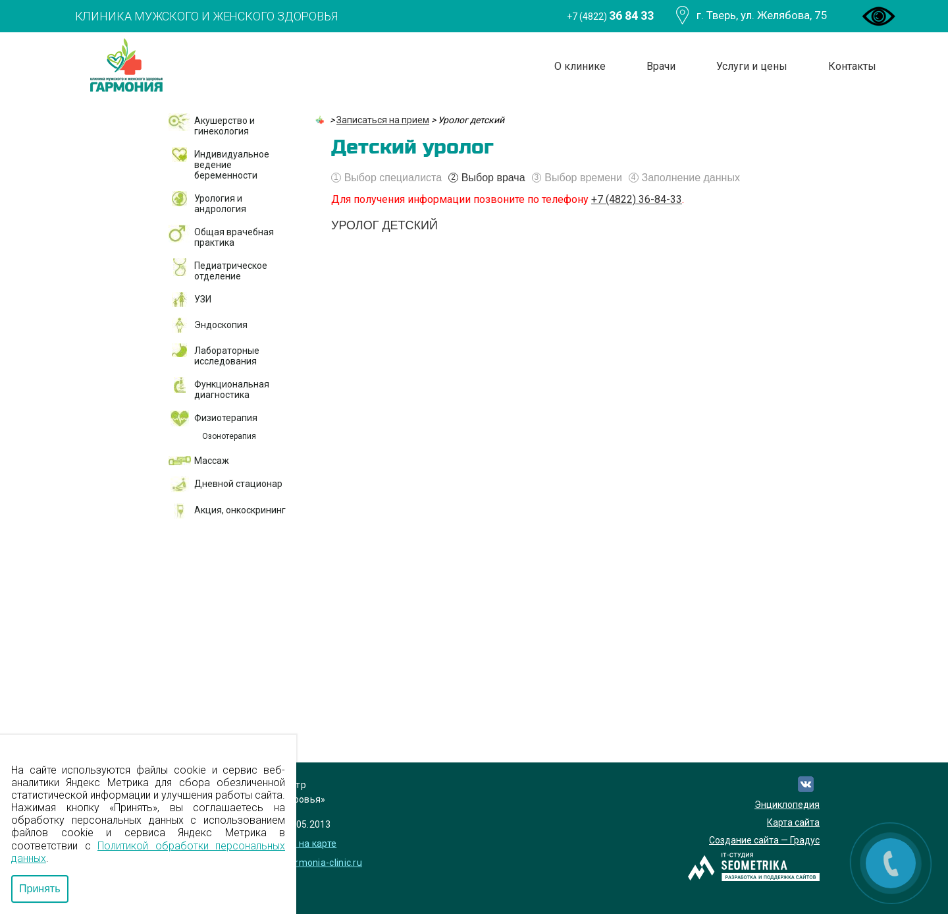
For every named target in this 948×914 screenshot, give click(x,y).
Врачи (660, 66)
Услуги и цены (751, 66)
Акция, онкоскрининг (240, 510)
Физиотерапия (225, 418)
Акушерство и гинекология (224, 125)
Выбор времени (577, 178)
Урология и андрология (220, 203)
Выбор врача (486, 178)
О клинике (580, 66)
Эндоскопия (221, 325)
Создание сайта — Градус (764, 840)
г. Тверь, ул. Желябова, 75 (762, 15)
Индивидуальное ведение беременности (231, 165)
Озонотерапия (229, 436)
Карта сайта (793, 822)
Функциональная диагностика (231, 389)
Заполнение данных (684, 178)
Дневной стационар (238, 483)
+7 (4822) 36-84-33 (636, 199)
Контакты (852, 66)
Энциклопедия (787, 804)
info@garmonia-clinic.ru (310, 862)
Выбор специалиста (386, 178)
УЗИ (202, 299)
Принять (40, 888)
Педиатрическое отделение (230, 270)
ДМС (193, 572)
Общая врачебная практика (234, 237)
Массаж (211, 460)
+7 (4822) (610, 15)
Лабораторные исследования (226, 355)
